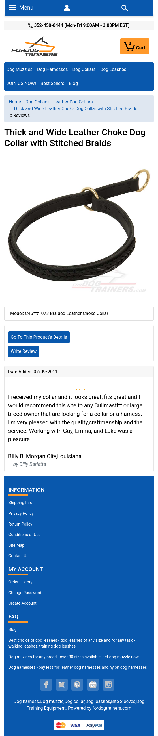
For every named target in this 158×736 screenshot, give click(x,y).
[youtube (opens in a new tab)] (93, 684)
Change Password (24, 592)
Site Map (16, 545)
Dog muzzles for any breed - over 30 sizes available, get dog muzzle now (73, 657)
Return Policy (20, 524)
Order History (20, 582)
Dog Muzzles (20, 69)
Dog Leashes (113, 69)
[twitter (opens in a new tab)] (61, 684)
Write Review (24, 351)
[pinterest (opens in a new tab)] (77, 684)
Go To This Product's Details (39, 337)
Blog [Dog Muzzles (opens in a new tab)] (12, 629)
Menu (21, 7)
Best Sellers (52, 83)
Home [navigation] (15, 102)
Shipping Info (20, 502)
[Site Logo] (35, 46)
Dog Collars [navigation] (37, 102)
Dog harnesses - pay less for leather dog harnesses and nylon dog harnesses (77, 667)
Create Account (22, 603)
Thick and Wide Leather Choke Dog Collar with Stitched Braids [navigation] (75, 108)
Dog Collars (84, 69)
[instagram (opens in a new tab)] (108, 684)
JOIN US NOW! (21, 83)
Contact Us (18, 555)
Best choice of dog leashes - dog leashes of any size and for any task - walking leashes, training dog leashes (71, 643)
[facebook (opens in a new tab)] (46, 684)
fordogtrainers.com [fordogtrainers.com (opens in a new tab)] (112, 708)
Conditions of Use (24, 534)
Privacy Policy (21, 513)
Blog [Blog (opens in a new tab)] (73, 83)
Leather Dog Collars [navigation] (73, 102)
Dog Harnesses (52, 69)
